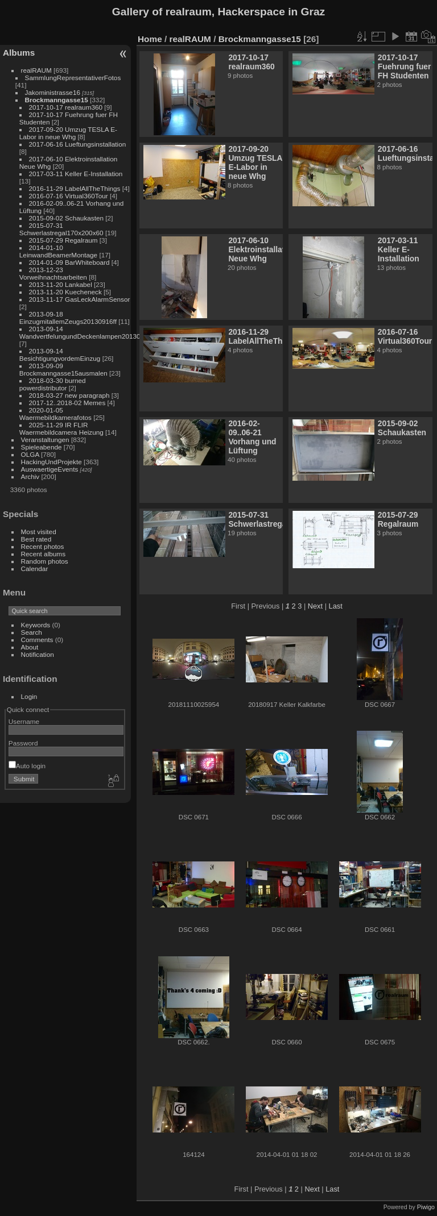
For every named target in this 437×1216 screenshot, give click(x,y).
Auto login (27, 765)
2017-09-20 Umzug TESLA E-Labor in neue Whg (68, 133)
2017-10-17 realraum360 (66, 107)
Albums (19, 52)
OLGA (30, 454)
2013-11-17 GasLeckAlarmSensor (79, 299)
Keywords (36, 624)
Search (31, 632)
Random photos (44, 561)
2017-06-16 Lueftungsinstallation (77, 144)
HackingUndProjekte (51, 461)
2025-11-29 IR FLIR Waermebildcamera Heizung (61, 428)
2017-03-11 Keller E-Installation (76, 173)
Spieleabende (41, 447)
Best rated (36, 539)
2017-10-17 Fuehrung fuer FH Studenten (404, 66)
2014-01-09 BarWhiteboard (69, 262)
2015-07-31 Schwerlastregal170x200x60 (61, 229)
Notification (37, 654)
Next (315, 606)
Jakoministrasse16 (52, 92)
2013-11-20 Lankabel (60, 284)
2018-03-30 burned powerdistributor (52, 384)
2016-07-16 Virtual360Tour (68, 195)
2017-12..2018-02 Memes (67, 402)
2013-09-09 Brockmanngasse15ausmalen (63, 369)
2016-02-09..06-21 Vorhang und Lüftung (252, 437)
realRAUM (36, 70)
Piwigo (426, 1206)
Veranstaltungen (45, 439)
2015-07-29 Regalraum (63, 240)
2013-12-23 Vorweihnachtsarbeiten (53, 273)
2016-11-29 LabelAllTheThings (75, 188)
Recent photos (42, 546)
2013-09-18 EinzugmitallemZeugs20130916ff (68, 317)
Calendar (34, 568)
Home (150, 39)
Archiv (30, 476)
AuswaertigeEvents (50, 469)
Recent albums (43, 553)
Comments (37, 639)
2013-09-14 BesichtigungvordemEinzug (60, 354)
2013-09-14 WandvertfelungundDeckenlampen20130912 (85, 332)
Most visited (38, 531)
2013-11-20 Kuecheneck (65, 291)
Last (336, 606)
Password (23, 743)
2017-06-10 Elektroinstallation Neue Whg (262, 249)
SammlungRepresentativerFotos (73, 77)
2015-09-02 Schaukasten (66, 218)
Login (29, 696)
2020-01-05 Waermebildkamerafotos (55, 413)
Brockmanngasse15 (56, 99)
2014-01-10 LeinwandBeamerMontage (58, 251)
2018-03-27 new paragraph (69, 395)
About (30, 647)
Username (24, 721)
